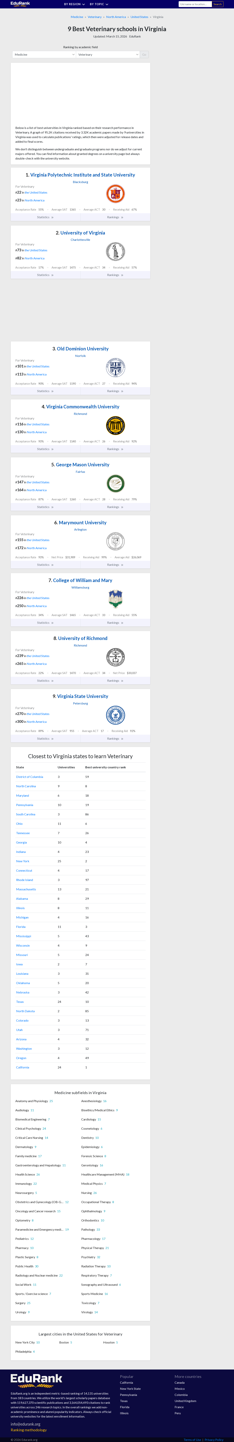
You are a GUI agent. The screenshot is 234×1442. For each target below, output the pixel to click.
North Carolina (26, 786)
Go (144, 54)
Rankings (115, 217)
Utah (19, 1030)
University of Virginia (80, 232)
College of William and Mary (80, 580)
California (22, 1067)
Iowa (19, 964)
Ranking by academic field (80, 47)
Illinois (20, 908)
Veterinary (95, 17)
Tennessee (23, 833)
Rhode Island (24, 880)
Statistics (45, 217)
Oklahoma (23, 983)
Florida (20, 926)
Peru (178, 1413)
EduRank (135, 36)
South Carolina (25, 814)
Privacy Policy (214, 1439)
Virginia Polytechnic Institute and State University (80, 175)
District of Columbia (29, 776)
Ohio (19, 823)
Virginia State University (80, 696)
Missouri (22, 955)
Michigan (22, 917)
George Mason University (80, 464)
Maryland (22, 795)
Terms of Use (192, 1439)
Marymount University (80, 522)
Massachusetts (26, 889)
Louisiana (22, 973)
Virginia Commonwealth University (80, 406)
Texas (20, 1001)
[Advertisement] (44, 95)
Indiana (21, 851)
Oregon (21, 1058)
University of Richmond (80, 638)
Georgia (21, 842)
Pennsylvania (24, 805)
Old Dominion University (80, 348)
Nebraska (22, 992)
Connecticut (24, 870)
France (179, 1407)
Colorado (22, 1020)
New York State (130, 1388)
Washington (24, 1048)
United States (139, 17)
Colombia (181, 1394)
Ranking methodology (29, 1430)
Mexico (180, 1388)
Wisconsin (23, 945)
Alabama (22, 898)
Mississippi (23, 936)
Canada (180, 1382)
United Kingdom (185, 1401)
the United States (36, 192)
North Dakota (25, 1011)
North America (116, 17)
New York (22, 861)
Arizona (21, 1039)
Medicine (77, 17)
